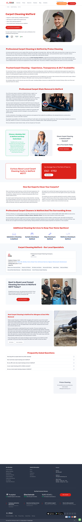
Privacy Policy (21, 515)
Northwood (40, 261)
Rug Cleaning (8, 473)
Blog (40, 2)
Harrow (29, 261)
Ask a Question (19, 342)
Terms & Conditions (10, 515)
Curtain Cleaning (9, 476)
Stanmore (45, 261)
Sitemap (33, 515)
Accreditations (33, 476)
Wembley (25, 261)
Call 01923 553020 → (23, 299)
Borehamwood (63, 261)
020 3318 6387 (59, 472)
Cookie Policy (27, 515)
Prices (23, 2)
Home (7, 6)
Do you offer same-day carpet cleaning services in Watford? (21, 362)
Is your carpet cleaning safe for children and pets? (18, 366)
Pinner (35, 261)
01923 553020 (61, 3)
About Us (29, 2)
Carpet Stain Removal (10, 481)
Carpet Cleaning (14, 6)
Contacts (45, 2)
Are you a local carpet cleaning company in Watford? (19, 369)
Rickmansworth (56, 261)
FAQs (16, 515)
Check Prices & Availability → (14, 27)
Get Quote (72, 3)
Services (18, 2)
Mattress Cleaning (9, 471)
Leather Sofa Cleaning (10, 478)
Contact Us (32, 473)
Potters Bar (19, 261)
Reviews (35, 2)
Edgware (50, 261)
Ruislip (32, 261)
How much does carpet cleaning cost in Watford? (18, 359)
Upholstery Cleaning (10, 474)
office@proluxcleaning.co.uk (64, 388)
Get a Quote (65, 494)
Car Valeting (8, 480)
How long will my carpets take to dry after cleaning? (19, 356)
